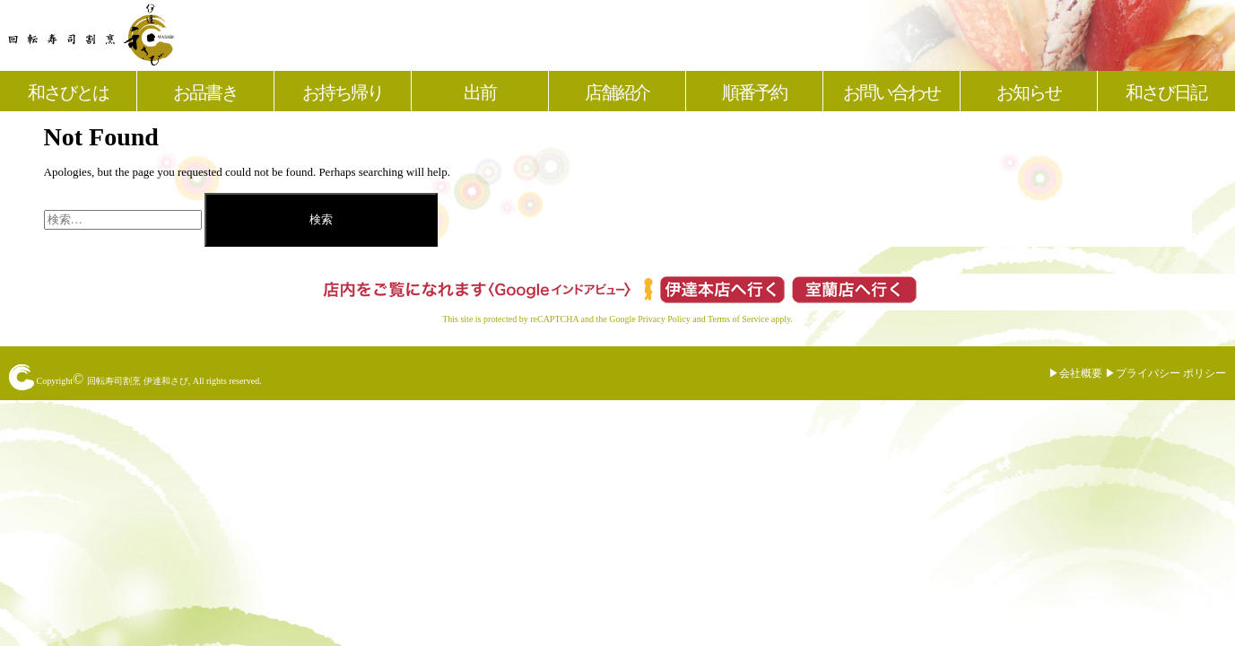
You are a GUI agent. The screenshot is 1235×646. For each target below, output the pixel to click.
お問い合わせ (891, 92)
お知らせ (1028, 92)
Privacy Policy (664, 319)
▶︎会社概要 (1075, 373)
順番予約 (754, 92)
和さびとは (68, 92)
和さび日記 (1166, 92)
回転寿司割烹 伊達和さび (137, 381)
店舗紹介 (617, 92)
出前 (480, 92)
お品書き (205, 92)
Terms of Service (738, 319)
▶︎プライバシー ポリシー (1165, 373)
